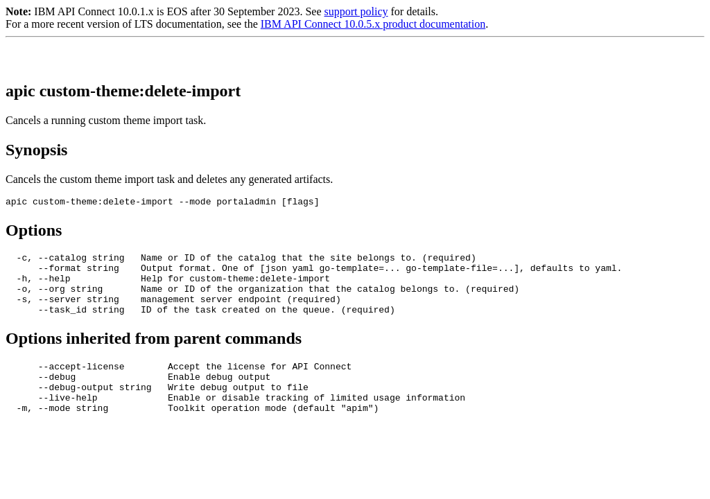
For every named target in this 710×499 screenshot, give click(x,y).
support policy (356, 11)
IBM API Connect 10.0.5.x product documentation (373, 24)
